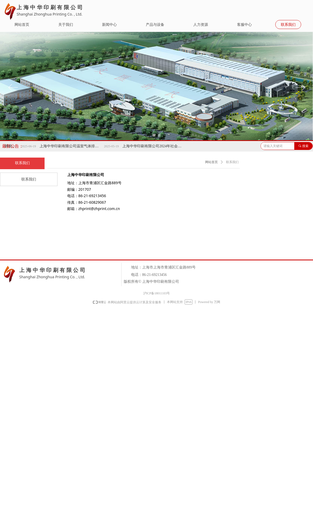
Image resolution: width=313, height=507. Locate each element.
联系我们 (232, 162)
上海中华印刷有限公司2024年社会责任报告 (157, 146)
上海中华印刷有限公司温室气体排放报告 (74, 146)
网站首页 (211, 162)
